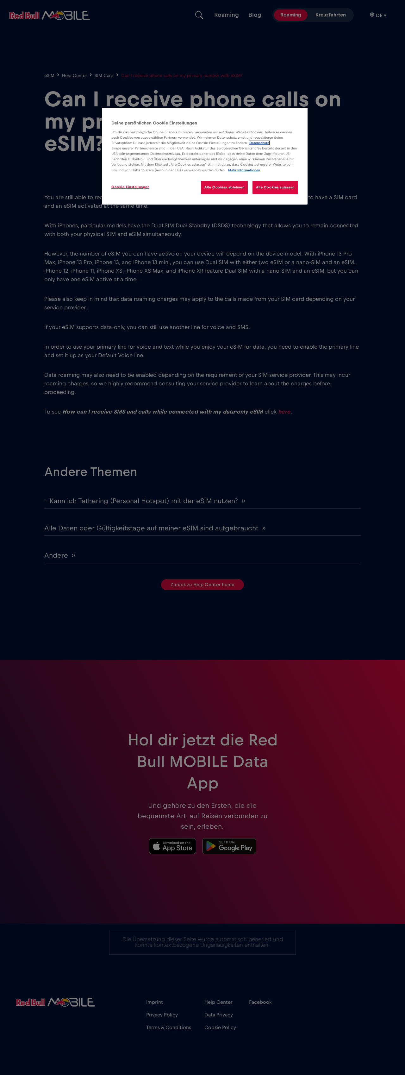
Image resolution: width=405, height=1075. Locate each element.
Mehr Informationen (244, 170)
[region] (205, 156)
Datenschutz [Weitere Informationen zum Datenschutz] (259, 143)
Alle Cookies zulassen (275, 187)
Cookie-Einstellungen (130, 187)
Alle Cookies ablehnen (224, 187)
